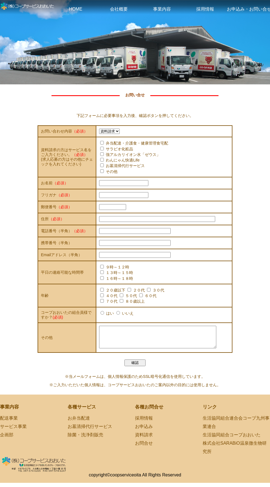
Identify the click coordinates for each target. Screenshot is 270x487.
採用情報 (205, 9)
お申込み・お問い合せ (248, 9)
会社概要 (119, 9)
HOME (75, 9)
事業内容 (162, 9)
